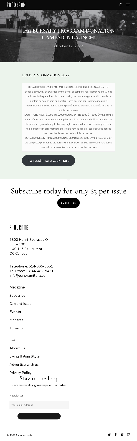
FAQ (13, 340)
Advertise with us (24, 364)
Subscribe (68, 202)
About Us (17, 348)
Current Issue (20, 303)
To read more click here (48, 160)
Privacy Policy (20, 372)
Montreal (17, 320)
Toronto (16, 328)
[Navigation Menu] (128, 5)
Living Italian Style (24, 356)
